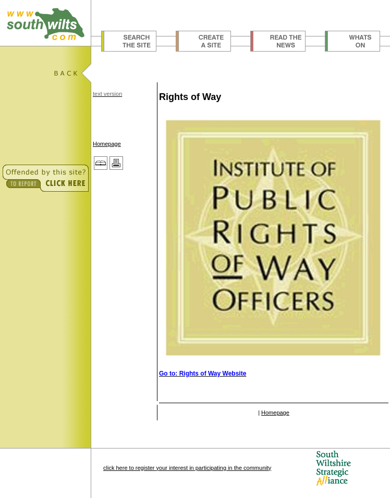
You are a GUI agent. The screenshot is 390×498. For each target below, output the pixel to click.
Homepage (107, 144)
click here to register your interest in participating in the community (187, 468)
